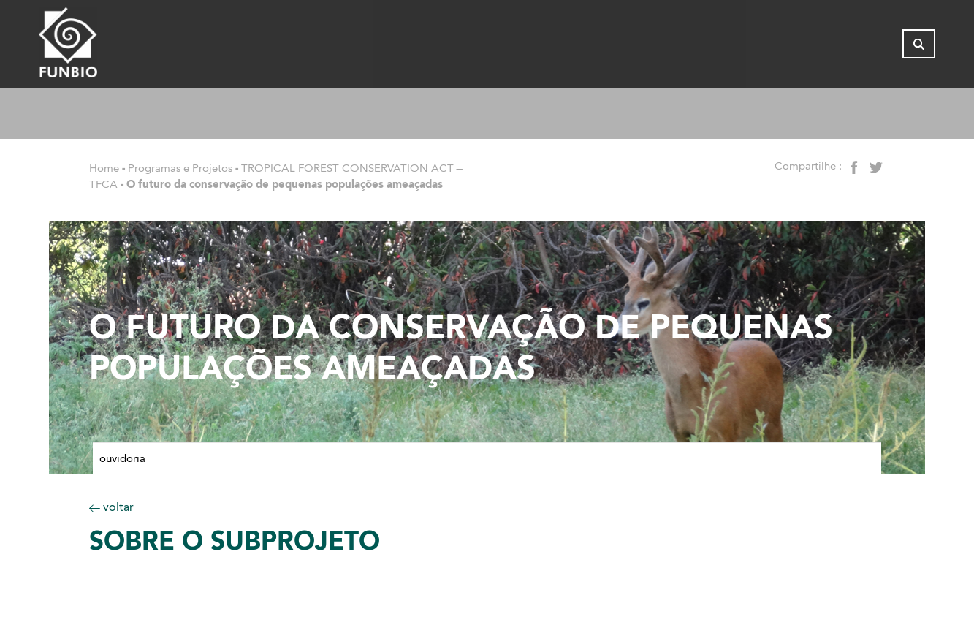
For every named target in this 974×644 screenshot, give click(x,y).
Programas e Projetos (180, 168)
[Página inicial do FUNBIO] (108, 47)
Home (104, 168)
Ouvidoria (122, 458)
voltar (111, 507)
